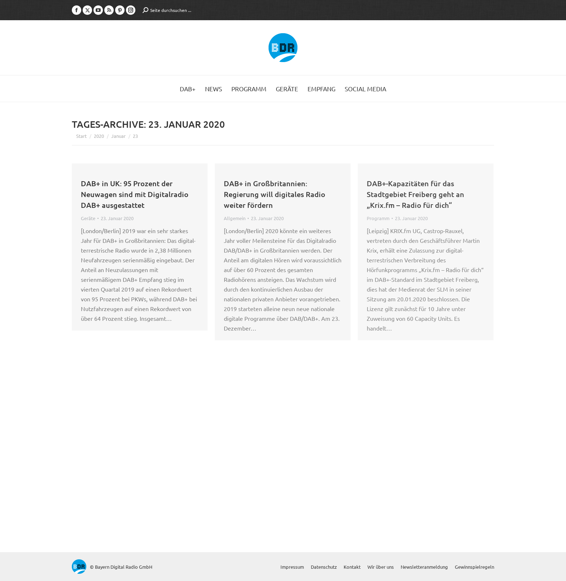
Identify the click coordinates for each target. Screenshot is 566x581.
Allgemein (234, 218)
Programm (378, 218)
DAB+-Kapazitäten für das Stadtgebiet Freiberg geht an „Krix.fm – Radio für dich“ (415, 194)
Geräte (88, 218)
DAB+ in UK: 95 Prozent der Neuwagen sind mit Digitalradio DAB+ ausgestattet (134, 194)
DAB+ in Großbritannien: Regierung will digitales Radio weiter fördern (274, 194)
